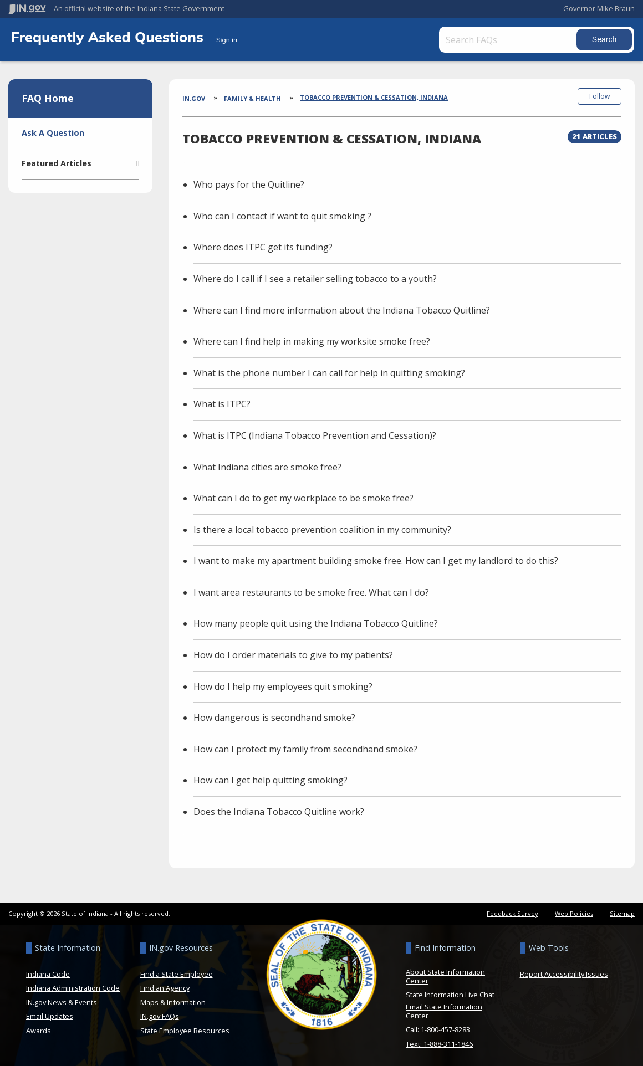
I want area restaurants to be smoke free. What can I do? (311, 589)
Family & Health (252, 98)
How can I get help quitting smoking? (270, 777)
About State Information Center (445, 973)
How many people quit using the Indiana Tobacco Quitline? (315, 620)
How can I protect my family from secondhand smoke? (305, 746)
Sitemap (622, 910)
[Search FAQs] (509, 39)
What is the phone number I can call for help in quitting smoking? (329, 369)
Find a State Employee (176, 970)
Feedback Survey (512, 910)
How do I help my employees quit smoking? (282, 683)
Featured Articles (56, 163)
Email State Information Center (444, 1008)
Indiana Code (48, 970)
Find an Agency (165, 984)
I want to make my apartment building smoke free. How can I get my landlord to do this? (375, 558)
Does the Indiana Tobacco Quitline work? (278, 808)
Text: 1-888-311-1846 (439, 1040)
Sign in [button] (226, 39)
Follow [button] (599, 96)
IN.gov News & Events (61, 999)
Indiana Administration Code (73, 984)
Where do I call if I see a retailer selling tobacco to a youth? (315, 275)
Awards (38, 1027)
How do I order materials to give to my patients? (293, 651)
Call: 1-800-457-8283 (438, 1026)
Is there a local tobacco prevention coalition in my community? (322, 526)
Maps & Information (173, 999)
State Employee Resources (184, 1027)
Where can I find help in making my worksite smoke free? (311, 338)
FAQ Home (48, 98)
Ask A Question (53, 132)
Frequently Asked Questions (109, 36)
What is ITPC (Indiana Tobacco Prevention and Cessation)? (314, 432)
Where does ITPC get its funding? (263, 244)
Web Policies (574, 910)
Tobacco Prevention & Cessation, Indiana (374, 97)
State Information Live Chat (450, 991)
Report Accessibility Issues (564, 970)
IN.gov (193, 98)
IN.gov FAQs (159, 1013)
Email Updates (49, 1013)
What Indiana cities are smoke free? (267, 464)
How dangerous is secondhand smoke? (274, 715)
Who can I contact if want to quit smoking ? (282, 213)
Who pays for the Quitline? (248, 181)
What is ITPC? (222, 401)
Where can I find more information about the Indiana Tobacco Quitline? (341, 307)
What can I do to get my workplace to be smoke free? (303, 495)
